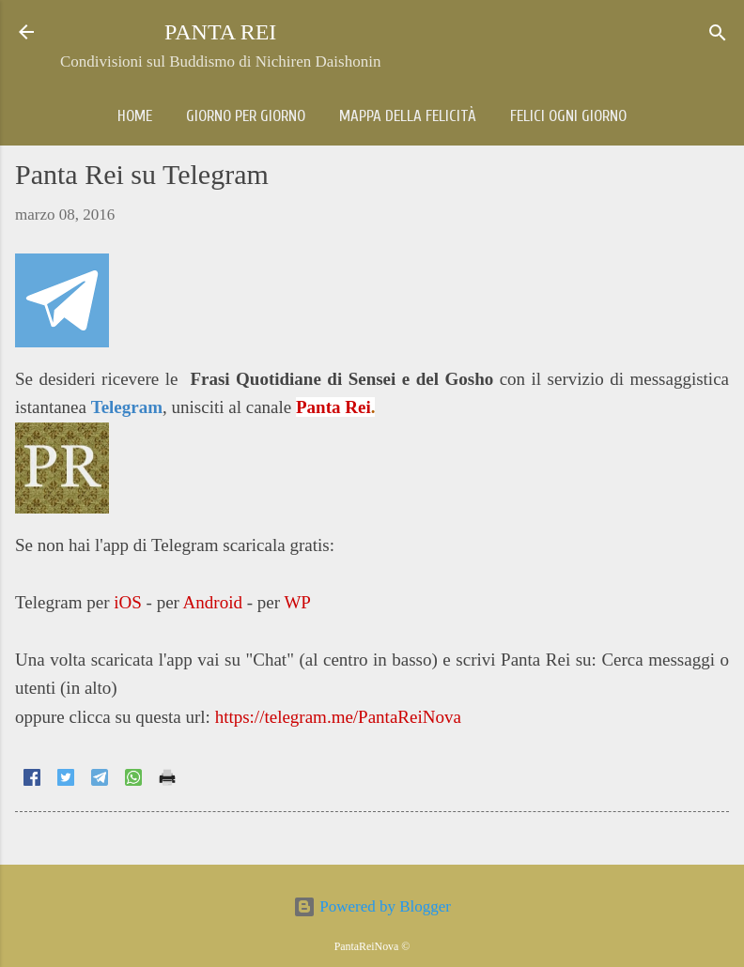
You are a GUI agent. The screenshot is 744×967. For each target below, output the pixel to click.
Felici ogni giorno (568, 116)
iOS (128, 602)
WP (297, 602)
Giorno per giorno (245, 116)
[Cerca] (717, 34)
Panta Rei (333, 407)
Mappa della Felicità (407, 116)
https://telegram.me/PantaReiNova (338, 717)
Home (134, 116)
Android (212, 602)
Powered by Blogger (372, 906)
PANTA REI (220, 32)
